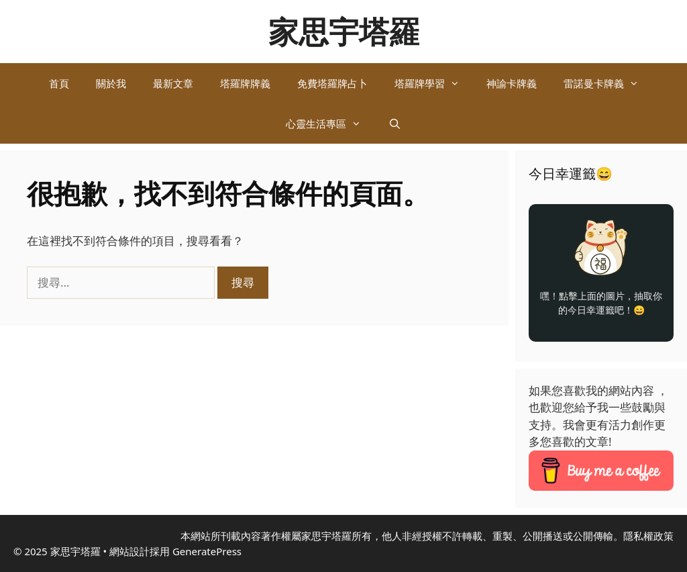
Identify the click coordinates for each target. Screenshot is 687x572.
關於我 (111, 83)
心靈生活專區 (330, 123)
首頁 (59, 83)
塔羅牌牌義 (245, 83)
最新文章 (173, 83)
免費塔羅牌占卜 (332, 83)
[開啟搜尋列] (394, 123)
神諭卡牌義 (511, 83)
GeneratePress (207, 551)
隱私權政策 (648, 535)
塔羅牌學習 (433, 83)
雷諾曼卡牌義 (608, 83)
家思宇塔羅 (343, 31)
